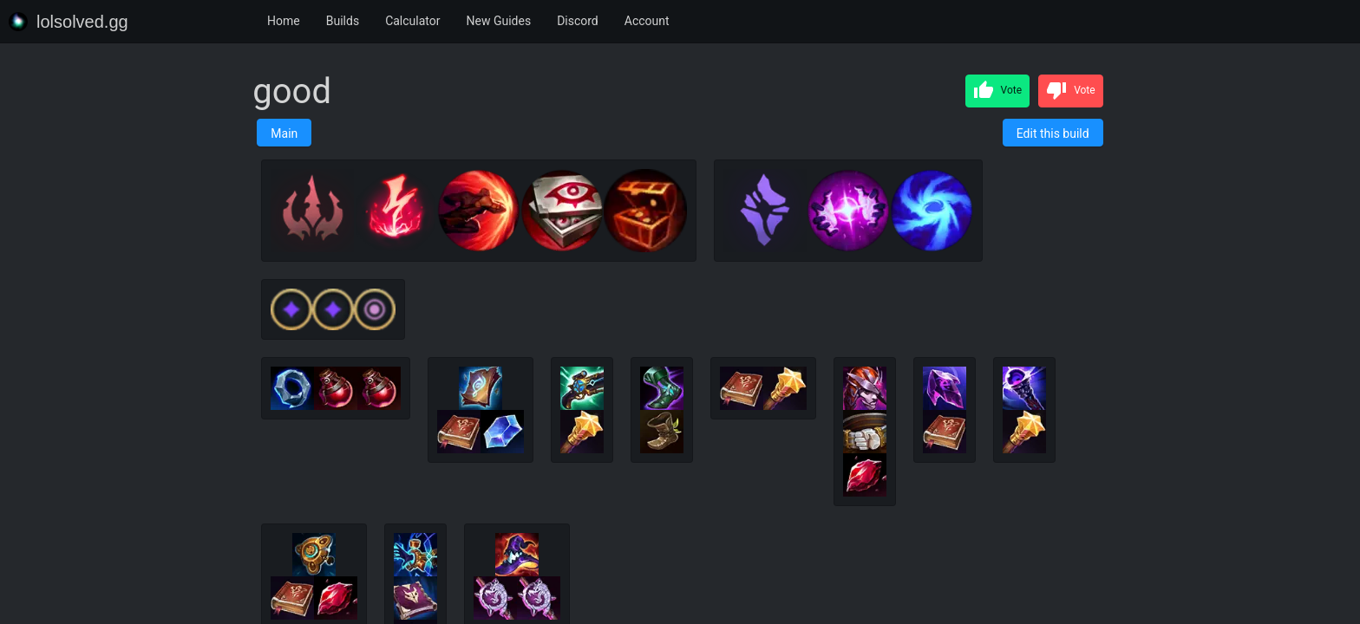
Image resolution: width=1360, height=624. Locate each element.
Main (284, 133)
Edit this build (1053, 133)
